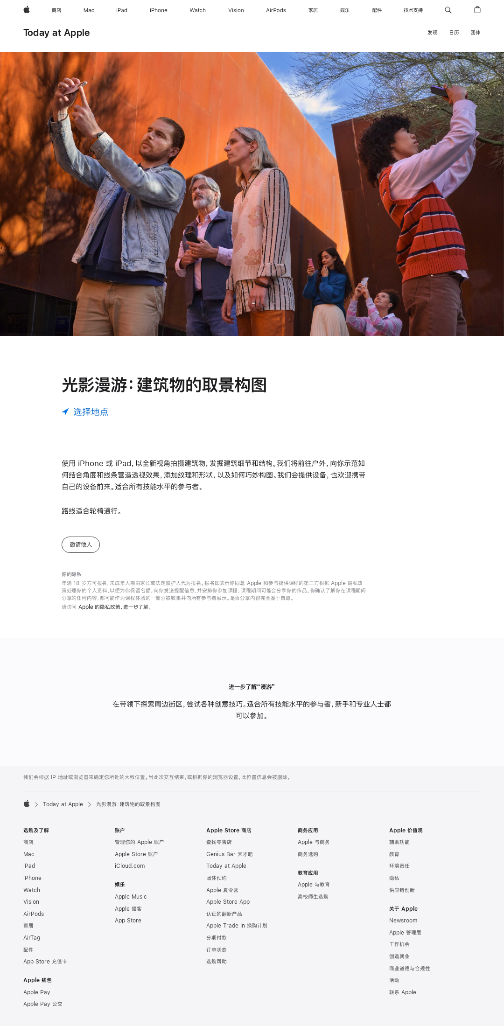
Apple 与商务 (314, 842)
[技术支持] (413, 10)
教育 (394, 854)
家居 (28, 925)
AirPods (33, 914)
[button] (448, 10)
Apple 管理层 (405, 932)
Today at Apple (56, 32)
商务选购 (308, 854)
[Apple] (27, 10)
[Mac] (89, 10)
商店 (28, 842)
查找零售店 (219, 842)
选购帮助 (216, 961)
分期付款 (216, 938)
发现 (432, 32)
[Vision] (236, 10)
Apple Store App (228, 902)
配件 (28, 950)
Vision (31, 902)
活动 (394, 980)
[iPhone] (158, 10)
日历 (454, 32)
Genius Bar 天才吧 (229, 854)
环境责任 (399, 866)
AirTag (31, 938)
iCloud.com (130, 866)
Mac (29, 854)
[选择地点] (85, 412)
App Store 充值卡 (45, 961)
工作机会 (399, 944)
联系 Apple (402, 992)
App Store (128, 920)
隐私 (394, 878)
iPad (29, 866)
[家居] (313, 10)
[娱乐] (345, 10)
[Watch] (198, 10)
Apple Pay (36, 992)
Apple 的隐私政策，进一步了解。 (115, 607)
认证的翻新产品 (224, 914)
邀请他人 (81, 544)
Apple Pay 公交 (43, 1004)
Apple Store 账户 (136, 854)
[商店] (56, 10)
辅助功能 (399, 842)
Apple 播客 (128, 909)
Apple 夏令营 (222, 890)
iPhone (32, 878)
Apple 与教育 (314, 884)
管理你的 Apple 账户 (139, 842)
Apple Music (131, 897)
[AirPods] (276, 10)
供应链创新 (402, 890)
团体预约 (216, 878)
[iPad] (121, 10)
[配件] (377, 10)
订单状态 (216, 950)
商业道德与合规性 (409, 968)
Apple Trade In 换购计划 (236, 925)
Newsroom (403, 920)
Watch (31, 890)
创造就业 (399, 956)
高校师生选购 (313, 897)
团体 (475, 32)
